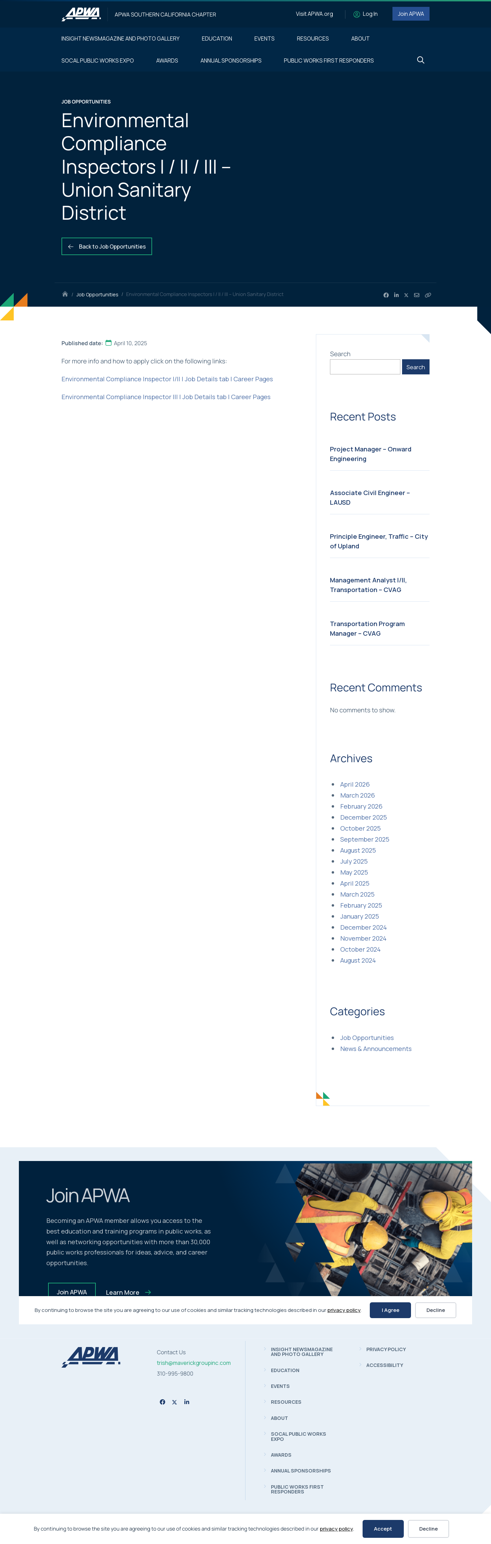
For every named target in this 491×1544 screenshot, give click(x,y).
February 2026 (361, 806)
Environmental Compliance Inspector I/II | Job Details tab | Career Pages (167, 378)
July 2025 (354, 861)
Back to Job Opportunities (107, 246)
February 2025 (361, 905)
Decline (428, 1528)
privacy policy (336, 1528)
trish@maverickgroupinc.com (194, 1363)
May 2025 (354, 872)
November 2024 (363, 938)
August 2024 (358, 960)
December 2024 (363, 927)
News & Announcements (376, 1048)
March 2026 (357, 795)
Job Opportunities (97, 294)
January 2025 (359, 916)
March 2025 (357, 894)
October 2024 (360, 949)
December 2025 (363, 817)
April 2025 (354, 883)
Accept (383, 1528)
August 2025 (358, 850)
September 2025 (364, 839)
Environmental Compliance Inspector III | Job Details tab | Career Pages (166, 396)
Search (340, 353)
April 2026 (355, 784)
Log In (370, 14)
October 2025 (360, 828)
